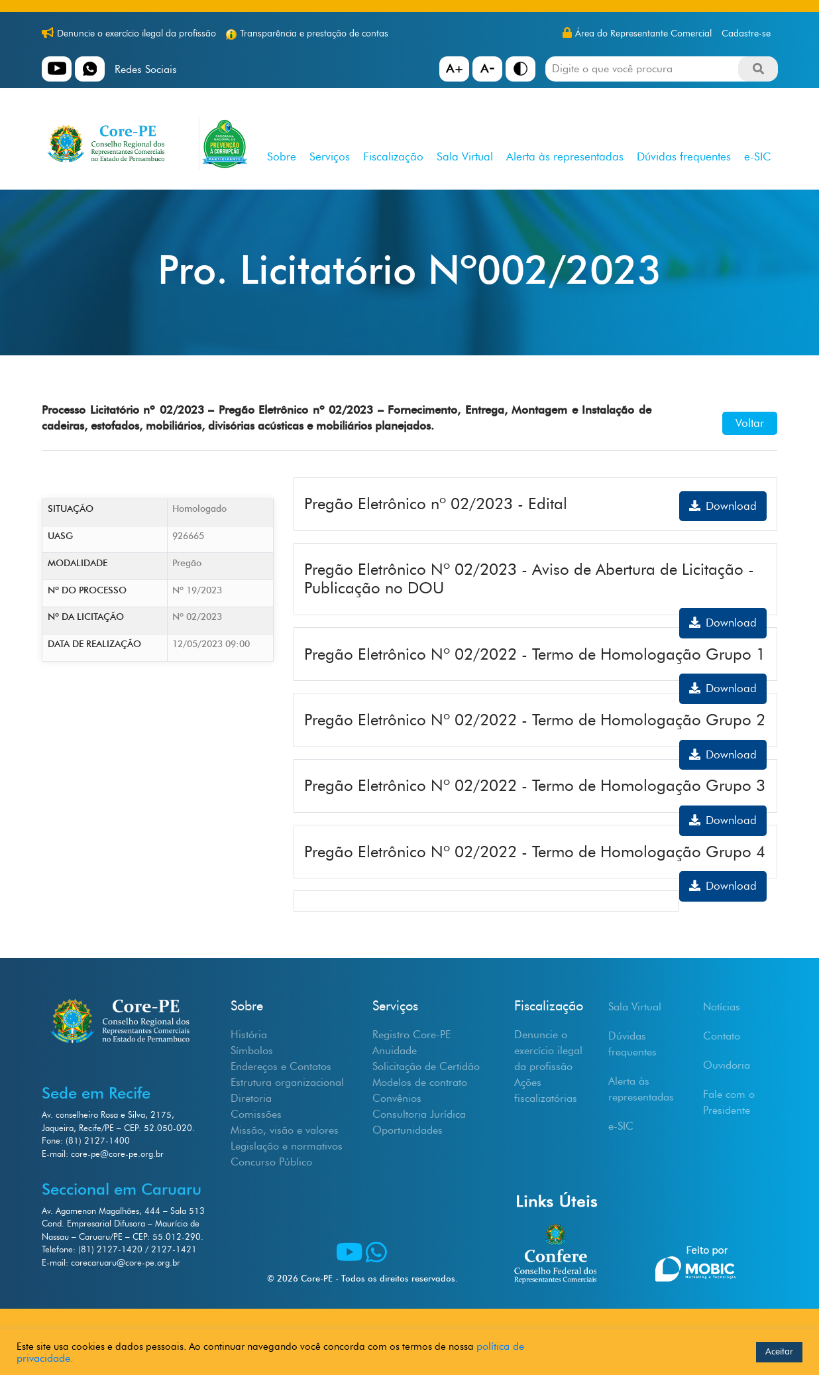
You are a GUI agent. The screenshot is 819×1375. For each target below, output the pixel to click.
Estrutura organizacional (287, 1082)
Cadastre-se (746, 33)
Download (723, 505)
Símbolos (252, 1050)
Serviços (329, 156)
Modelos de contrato (419, 1082)
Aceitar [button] (779, 1351)
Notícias (721, 1006)
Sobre (281, 156)
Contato (721, 1036)
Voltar (750, 423)
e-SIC (757, 156)
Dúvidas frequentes (684, 156)
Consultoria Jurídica (419, 1114)
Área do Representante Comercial (643, 33)
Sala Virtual (465, 156)
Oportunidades (407, 1130)
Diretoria (251, 1098)
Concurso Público (271, 1162)
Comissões (256, 1114)
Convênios (396, 1098)
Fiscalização (393, 156)
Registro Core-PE (411, 1034)
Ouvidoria (726, 1065)
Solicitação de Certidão (426, 1066)
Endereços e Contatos (281, 1066)
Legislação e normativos (287, 1146)
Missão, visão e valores (285, 1130)
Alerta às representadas (565, 156)
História (249, 1034)
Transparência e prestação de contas (314, 33)
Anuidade (394, 1050)
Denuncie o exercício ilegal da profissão (136, 33)
